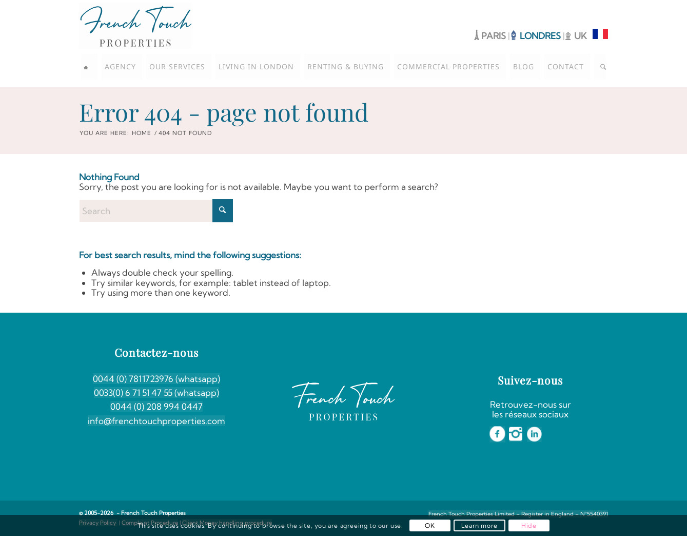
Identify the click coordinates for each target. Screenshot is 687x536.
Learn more (479, 525)
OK (430, 525)
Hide (528, 525)
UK (580, 35)
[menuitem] (89, 67)
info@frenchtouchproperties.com (156, 420)
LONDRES (541, 35)
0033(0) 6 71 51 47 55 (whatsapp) (156, 392)
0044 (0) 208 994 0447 (156, 406)
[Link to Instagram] (584, 7)
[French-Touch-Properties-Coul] (135, 26)
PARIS (493, 35)
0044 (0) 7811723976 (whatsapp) (156, 378)
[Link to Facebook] (569, 7)
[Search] (600, 67)
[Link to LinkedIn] (600, 7)
